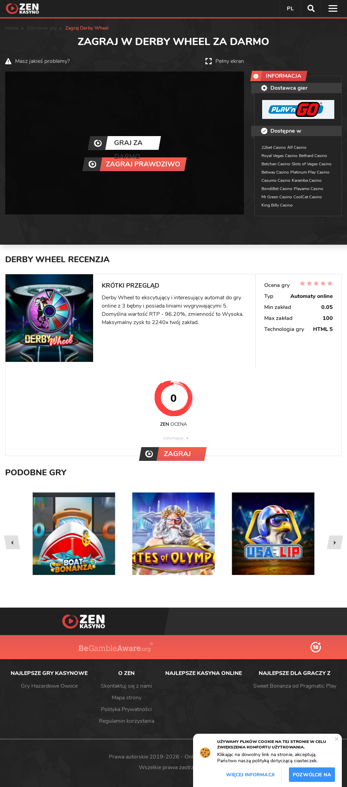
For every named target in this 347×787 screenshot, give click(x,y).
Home (12, 28)
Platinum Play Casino (309, 172)
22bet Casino (273, 147)
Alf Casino (296, 147)
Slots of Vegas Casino (312, 164)
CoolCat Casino (307, 197)
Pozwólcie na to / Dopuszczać (312, 777)
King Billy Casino (277, 205)
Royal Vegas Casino (279, 156)
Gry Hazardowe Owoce (49, 686)
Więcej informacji (250, 775)
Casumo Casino (275, 180)
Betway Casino (275, 172)
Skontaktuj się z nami (126, 686)
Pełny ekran (229, 61)
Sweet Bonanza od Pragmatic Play (294, 686)
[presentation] (12, 542)
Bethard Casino (313, 156)
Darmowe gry (42, 28)
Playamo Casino (308, 189)
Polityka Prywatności (126, 709)
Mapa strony (127, 697)
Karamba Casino (307, 180)
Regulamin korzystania (126, 721)
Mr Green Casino (276, 197)
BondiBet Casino (276, 189)
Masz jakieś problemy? (42, 61)
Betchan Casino (275, 164)
